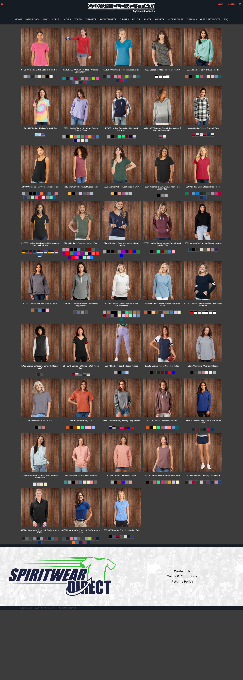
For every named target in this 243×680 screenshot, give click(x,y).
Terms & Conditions (182, 576)
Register (231, 4)
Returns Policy (182, 581)
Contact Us (182, 571)
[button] (2, 4)
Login (220, 4)
